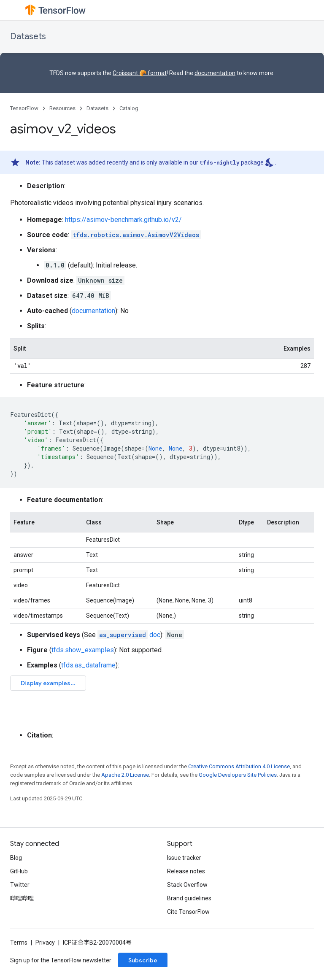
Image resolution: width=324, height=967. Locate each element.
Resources (62, 108)
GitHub (19, 871)
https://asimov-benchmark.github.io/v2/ (123, 220)
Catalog (128, 108)
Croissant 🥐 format (140, 73)
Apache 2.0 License (125, 775)
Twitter (20, 884)
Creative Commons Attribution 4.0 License (239, 766)
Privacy (45, 942)
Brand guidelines (189, 898)
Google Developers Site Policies (238, 775)
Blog (16, 857)
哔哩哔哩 (22, 898)
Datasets (28, 36)
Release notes (186, 871)
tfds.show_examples (82, 650)
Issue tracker (184, 857)
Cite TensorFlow (188, 911)
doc (128, 635)
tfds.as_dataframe (88, 665)
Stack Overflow (187, 884)
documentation (214, 73)
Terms (18, 942)
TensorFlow (24, 108)
